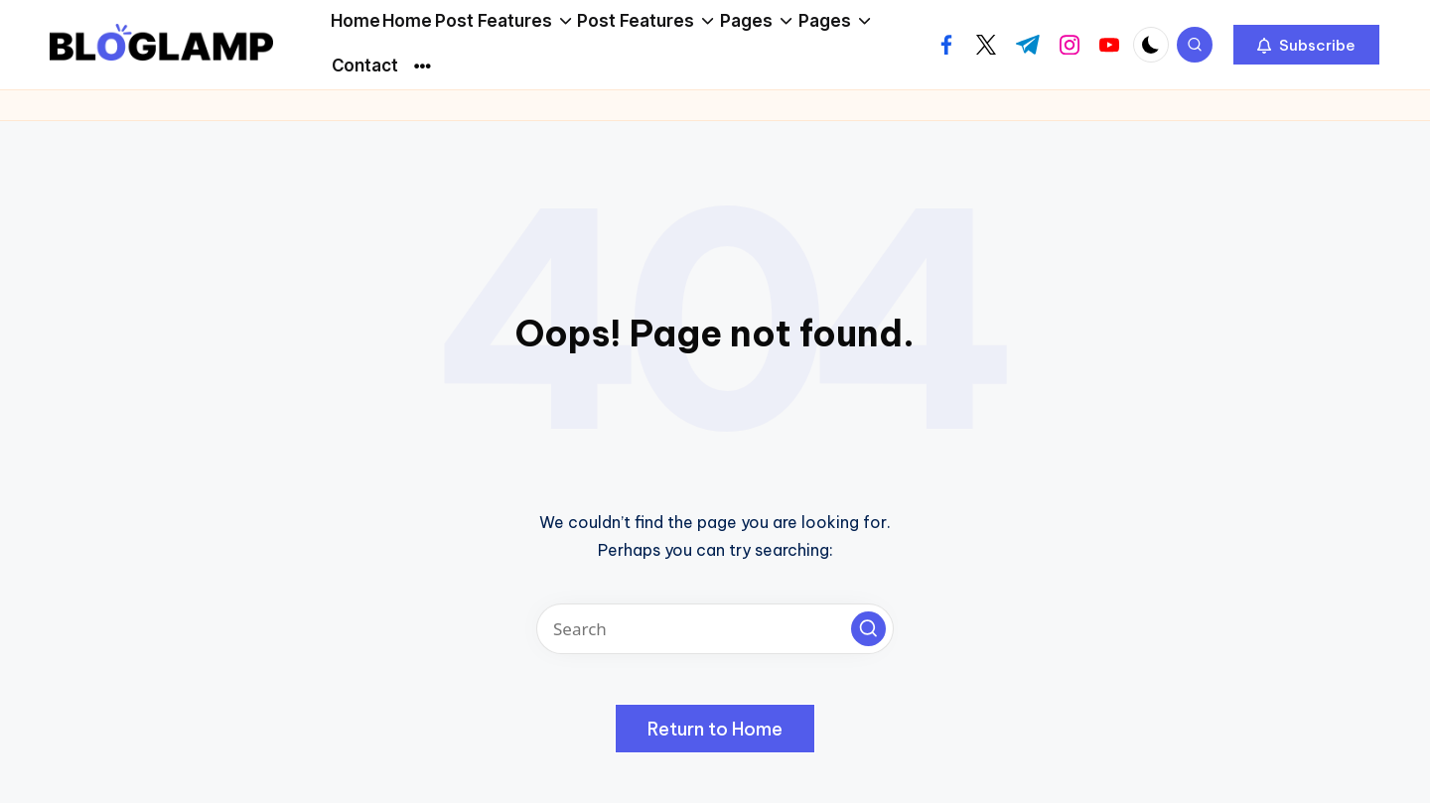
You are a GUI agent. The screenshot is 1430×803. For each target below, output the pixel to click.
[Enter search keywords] (715, 628)
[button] (1306, 45)
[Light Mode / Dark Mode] (1151, 45)
